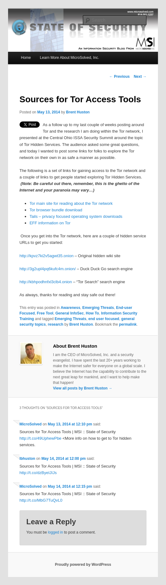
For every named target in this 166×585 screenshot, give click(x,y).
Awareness (70, 308)
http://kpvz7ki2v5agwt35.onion (47, 255)
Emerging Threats (98, 308)
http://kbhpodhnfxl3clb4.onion (46, 281)
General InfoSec (70, 313)
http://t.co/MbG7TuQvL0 (41, 500)
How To (92, 313)
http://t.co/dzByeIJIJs (38, 472)
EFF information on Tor (49, 223)
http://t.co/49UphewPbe (40, 438)
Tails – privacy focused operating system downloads (75, 216)
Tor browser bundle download (55, 210)
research (55, 324)
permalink (128, 324)
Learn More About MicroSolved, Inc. (69, 57)
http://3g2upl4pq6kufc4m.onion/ (48, 268)
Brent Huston (78, 112)
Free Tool (45, 313)
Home (26, 57)
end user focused (103, 319)
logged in (55, 532)
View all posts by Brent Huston (82, 388)
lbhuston (27, 458)
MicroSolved (31, 424)
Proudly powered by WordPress (83, 564)
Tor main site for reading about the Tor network (71, 203)
